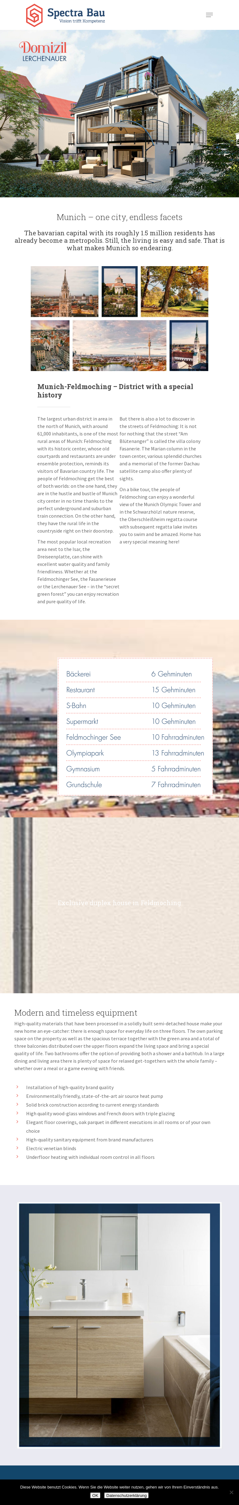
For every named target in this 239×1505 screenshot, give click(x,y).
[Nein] (231, 1492)
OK (95, 1495)
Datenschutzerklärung (126, 1495)
